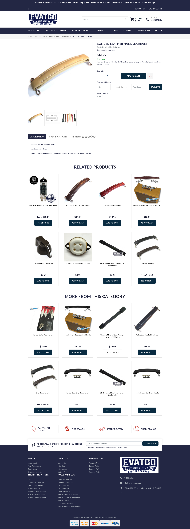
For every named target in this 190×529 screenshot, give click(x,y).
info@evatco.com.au (132, 483)
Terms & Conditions (110, 447)
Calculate (155, 87)
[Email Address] (114, 443)
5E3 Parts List (63, 488)
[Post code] (138, 87)
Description (37, 136)
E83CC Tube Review (35, 485)
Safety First (62, 472)
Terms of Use (94, 463)
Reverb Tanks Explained (37, 497)
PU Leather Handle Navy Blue (147, 335)
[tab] (37, 136)
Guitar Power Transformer (68, 494)
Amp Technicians (34, 466)
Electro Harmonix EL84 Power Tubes (43, 205)
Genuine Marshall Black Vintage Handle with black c (112, 336)
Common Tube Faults (36, 482)
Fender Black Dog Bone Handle (77, 393)
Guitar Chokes (63, 500)
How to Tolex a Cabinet (37, 494)
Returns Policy (94, 469)
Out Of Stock (112, 352)
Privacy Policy (122, 447)
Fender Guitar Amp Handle (43, 335)
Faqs (29, 479)
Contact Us (62, 469)
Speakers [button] (127, 31)
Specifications (58, 136)
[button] (150, 76)
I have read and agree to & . (106, 448)
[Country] (121, 87)
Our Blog (61, 466)
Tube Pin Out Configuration (38, 491)
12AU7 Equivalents (65, 503)
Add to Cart (133, 76)
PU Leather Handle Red (112, 205)
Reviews (83, 136)
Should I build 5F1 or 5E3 (67, 482)
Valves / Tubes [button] (34, 31)
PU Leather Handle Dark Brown (78, 205)
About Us (62, 463)
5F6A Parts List (64, 491)
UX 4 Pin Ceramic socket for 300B (78, 263)
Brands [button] (158, 31)
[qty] (104, 87)
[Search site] (125, 19)
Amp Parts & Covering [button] (56, 31)
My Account (32, 463)
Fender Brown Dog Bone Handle (147, 393)
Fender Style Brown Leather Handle (146, 205)
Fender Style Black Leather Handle (78, 335)
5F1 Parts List (63, 485)
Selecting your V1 (65, 479)
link (90, 153)
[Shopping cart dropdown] (136, 19)
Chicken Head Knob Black (43, 263)
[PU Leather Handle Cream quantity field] (108, 76)
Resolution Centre (35, 472)
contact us (140, 9)
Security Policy (94, 472)
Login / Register (155, 9)
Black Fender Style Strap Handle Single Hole (112, 264)
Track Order (32, 469)
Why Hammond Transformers (69, 506)
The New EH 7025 (35, 488)
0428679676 (156, 20)
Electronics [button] (99, 31)
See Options (43, 223)
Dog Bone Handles (147, 263)
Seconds (114, 31)
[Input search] (102, 19)
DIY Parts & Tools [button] (79, 31)
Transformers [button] (143, 31)
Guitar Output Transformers (69, 497)
